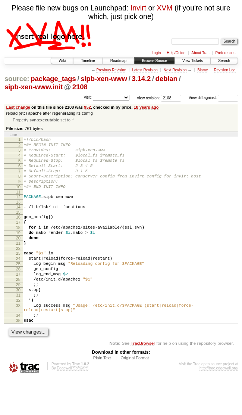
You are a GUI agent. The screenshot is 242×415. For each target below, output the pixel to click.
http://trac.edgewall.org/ (218, 405)
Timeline (88, 61)
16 (18, 231)
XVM (164, 8)
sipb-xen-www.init (33, 87)
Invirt (138, 8)
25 (18, 287)
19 (18, 250)
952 (87, 107)
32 (18, 331)
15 (18, 226)
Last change (18, 107)
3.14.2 (141, 79)
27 (18, 299)
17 (18, 237)
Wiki (62, 61)
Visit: (88, 97)
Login (156, 53)
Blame (202, 70)
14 (18, 220)
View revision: (148, 98)
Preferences (226, 53)
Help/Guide (176, 53)
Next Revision (175, 70)
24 (18, 280)
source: (16, 79)
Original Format (134, 394)
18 (18, 244)
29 (18, 312)
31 (18, 325)
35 (18, 356)
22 (18, 269)
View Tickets (192, 61)
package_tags (53, 79)
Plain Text (102, 394)
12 (18, 209)
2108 (80, 87)
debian (166, 79)
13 (18, 215)
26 (18, 293)
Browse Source (154, 61)
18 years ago (146, 107)
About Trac (200, 53)
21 (18, 263)
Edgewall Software (72, 405)
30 (18, 318)
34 (18, 349)
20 (18, 256)
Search (224, 61)
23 (18, 274)
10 (18, 197)
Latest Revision (144, 70)
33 (18, 337)
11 (18, 204)
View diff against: (213, 98)
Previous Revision (111, 70)
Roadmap (118, 61)
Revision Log (225, 70)
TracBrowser (143, 379)
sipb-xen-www (104, 79)
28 (18, 306)
